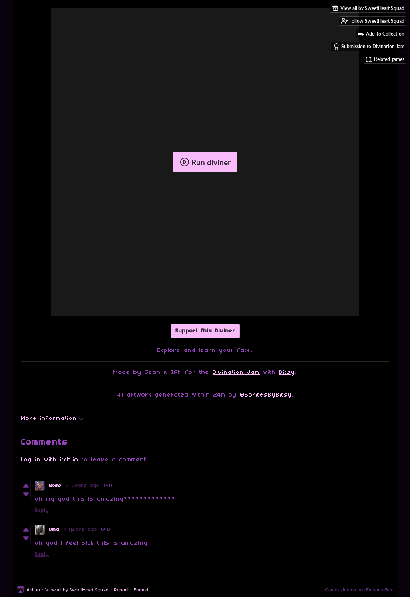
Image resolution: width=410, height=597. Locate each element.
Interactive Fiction (362, 590)
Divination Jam (236, 372)
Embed (140, 590)
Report (121, 590)
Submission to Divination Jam (368, 46)
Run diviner (205, 162)
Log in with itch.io (49, 460)
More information (52, 418)
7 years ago (83, 485)
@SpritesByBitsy (266, 395)
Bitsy (287, 372)
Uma (54, 529)
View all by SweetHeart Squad (77, 590)
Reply (42, 510)
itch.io (33, 590)
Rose (55, 485)
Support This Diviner (205, 331)
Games (332, 590)
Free (388, 590)
